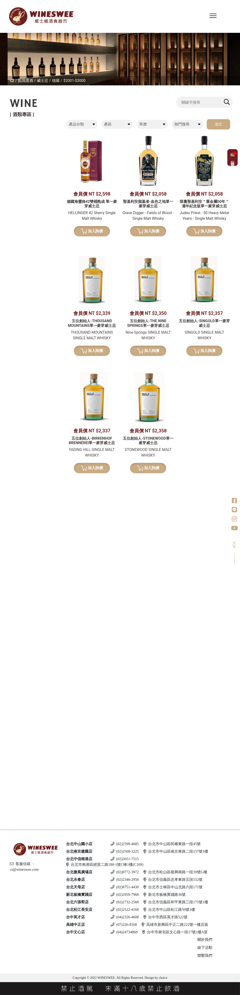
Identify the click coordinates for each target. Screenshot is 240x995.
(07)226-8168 (124, 925)
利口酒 (9, 588)
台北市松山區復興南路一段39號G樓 (175, 872)
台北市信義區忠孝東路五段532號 (172, 880)
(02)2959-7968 (125, 895)
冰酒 (7, 624)
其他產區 (14, 197)
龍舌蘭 (9, 472)
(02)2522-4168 (125, 910)
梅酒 (11, 508)
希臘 (11, 225)
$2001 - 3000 (18, 705)
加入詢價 (92, 256)
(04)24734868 (124, 932)
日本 (11, 412)
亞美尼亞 (14, 189)
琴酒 (7, 644)
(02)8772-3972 (125, 872)
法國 (11, 150)
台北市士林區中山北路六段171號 (172, 887)
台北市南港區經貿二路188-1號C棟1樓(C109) (104, 864)
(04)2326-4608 (125, 917)
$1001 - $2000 (19, 697)
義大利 (13, 157)
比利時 (13, 436)
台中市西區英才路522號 (165, 917)
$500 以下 (15, 809)
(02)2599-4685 (125, 844)
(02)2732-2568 (125, 902)
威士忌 (42, 80)
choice (162, 978)
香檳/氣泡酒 (14, 309)
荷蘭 (11, 452)
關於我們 (204, 940)
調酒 (7, 781)
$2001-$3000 (74, 80)
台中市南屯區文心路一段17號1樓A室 (175, 932)
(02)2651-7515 (125, 859)
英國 (11, 596)
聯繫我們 (204, 955)
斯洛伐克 (14, 789)
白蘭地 (9, 544)
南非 (11, 281)
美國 (11, 205)
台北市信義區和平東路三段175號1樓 (175, 902)
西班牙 (13, 165)
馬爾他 (13, 753)
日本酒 (9, 492)
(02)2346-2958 (125, 880)
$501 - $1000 (18, 689)
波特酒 (9, 353)
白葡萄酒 (11, 217)
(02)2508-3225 (125, 851)
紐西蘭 (13, 142)
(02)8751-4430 (125, 887)
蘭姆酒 (9, 680)
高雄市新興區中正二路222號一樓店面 (175, 925)
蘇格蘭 (13, 428)
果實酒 (13, 516)
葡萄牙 (13, 173)
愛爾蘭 (13, 420)
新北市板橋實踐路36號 (164, 895)
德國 (56, 80)
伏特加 (9, 717)
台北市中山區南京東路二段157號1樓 (175, 851)
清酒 (11, 500)
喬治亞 (13, 181)
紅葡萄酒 (11, 133)
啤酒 (7, 737)
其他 (11, 532)
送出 (218, 124)
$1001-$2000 (20, 397)
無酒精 (9, 801)
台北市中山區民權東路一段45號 (172, 844)
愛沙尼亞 (14, 769)
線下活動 (204, 948)
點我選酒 (25, 80)
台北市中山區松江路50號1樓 (169, 910)
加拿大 (13, 633)
